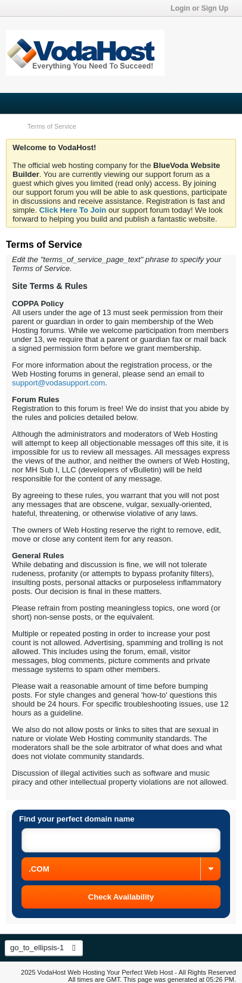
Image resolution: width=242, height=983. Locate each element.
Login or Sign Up (203, 8)
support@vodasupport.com (58, 382)
